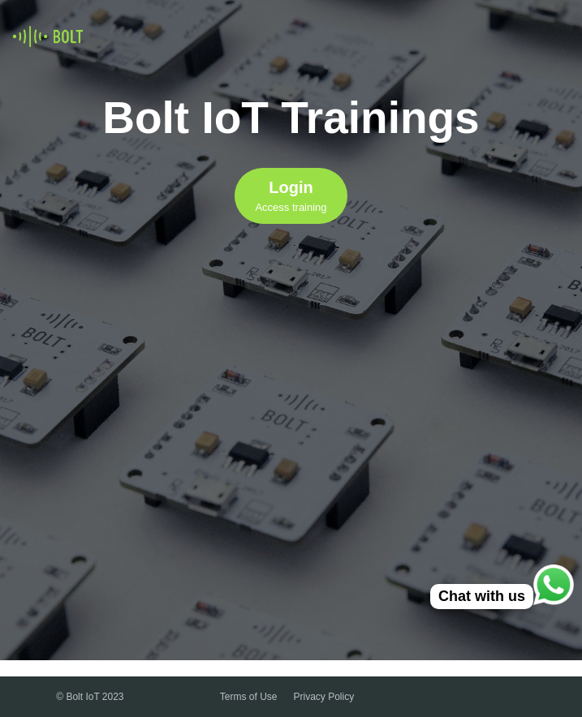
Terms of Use (249, 696)
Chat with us (481, 596)
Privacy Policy (324, 696)
